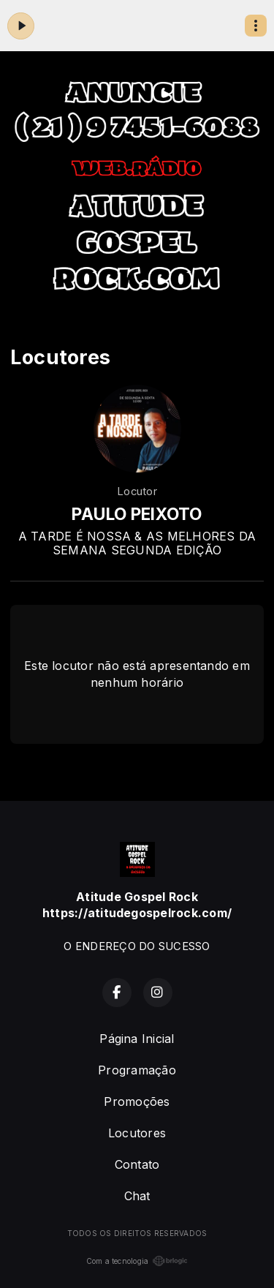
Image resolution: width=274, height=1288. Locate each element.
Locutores (137, 1133)
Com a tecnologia (137, 1261)
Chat (137, 1196)
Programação (137, 1070)
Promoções (137, 1101)
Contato (137, 1164)
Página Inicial (136, 1038)
